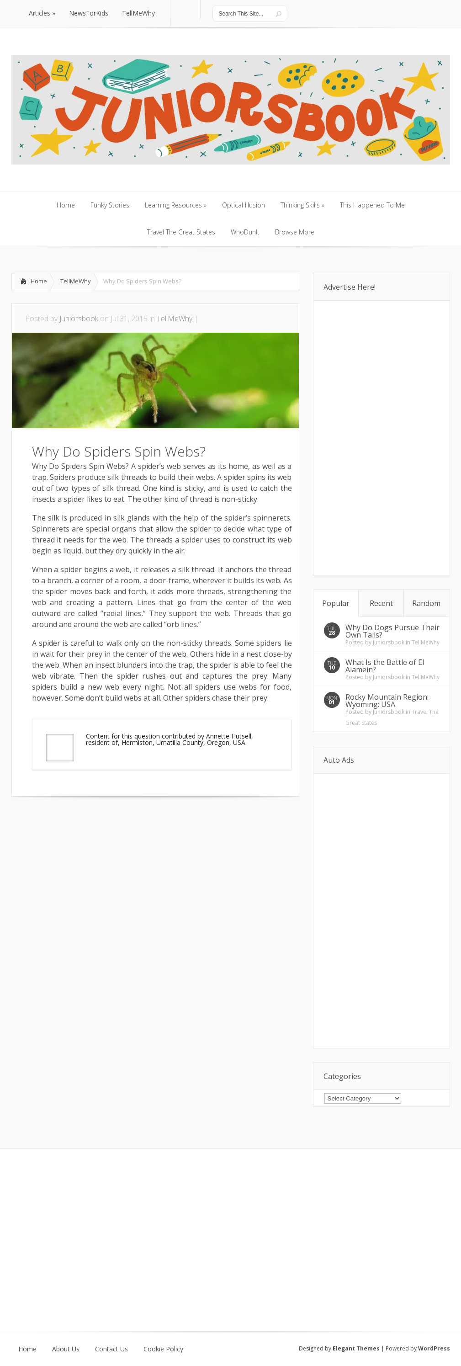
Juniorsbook (78, 319)
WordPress (434, 1348)
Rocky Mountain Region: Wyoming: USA (387, 700)
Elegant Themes (356, 1348)
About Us (65, 1349)
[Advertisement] (118, 824)
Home (39, 281)
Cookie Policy (163, 1349)
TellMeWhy (75, 281)
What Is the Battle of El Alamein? (384, 666)
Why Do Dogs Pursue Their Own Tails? (392, 631)
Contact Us (111, 1349)
